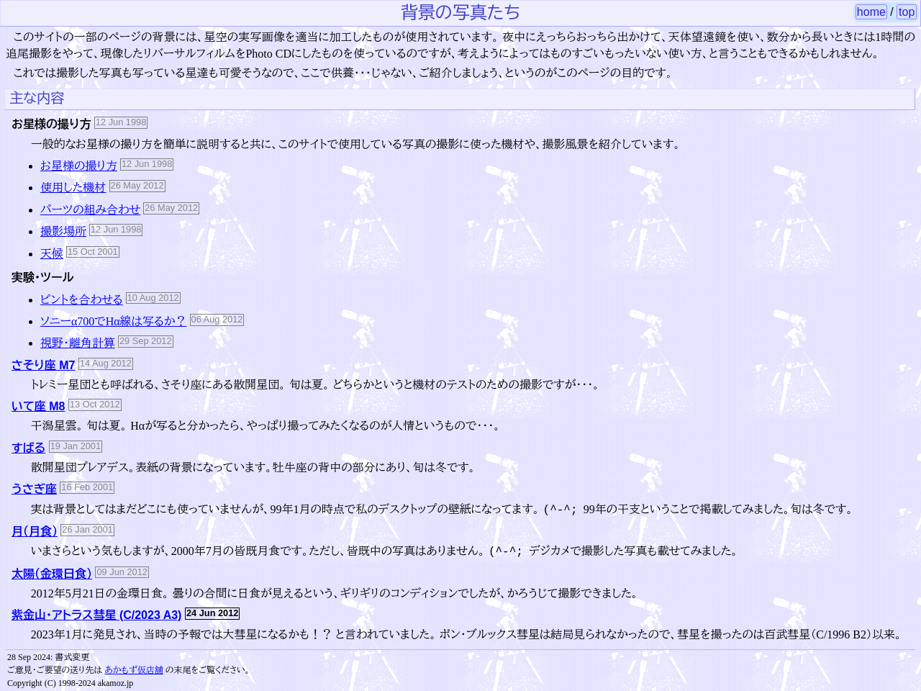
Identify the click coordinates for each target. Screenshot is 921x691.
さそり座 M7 (43, 365)
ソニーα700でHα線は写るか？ (113, 321)
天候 (51, 254)
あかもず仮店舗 (133, 670)
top (907, 12)
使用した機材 (73, 187)
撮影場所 (63, 231)
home (871, 12)
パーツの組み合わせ (90, 210)
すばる (28, 448)
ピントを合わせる (81, 300)
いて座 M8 (38, 406)
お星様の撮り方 (78, 166)
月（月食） (35, 531)
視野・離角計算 (77, 343)
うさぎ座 (34, 489)
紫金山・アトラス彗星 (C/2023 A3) (96, 615)
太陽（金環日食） (52, 574)
